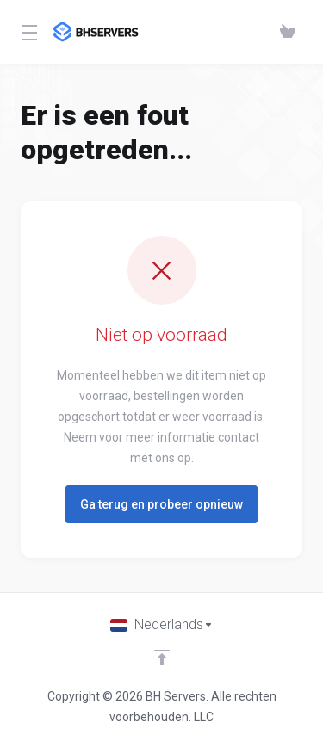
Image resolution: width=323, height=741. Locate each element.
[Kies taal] (161, 625)
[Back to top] (161, 657)
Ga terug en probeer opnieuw (161, 504)
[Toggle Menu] (27, 31)
